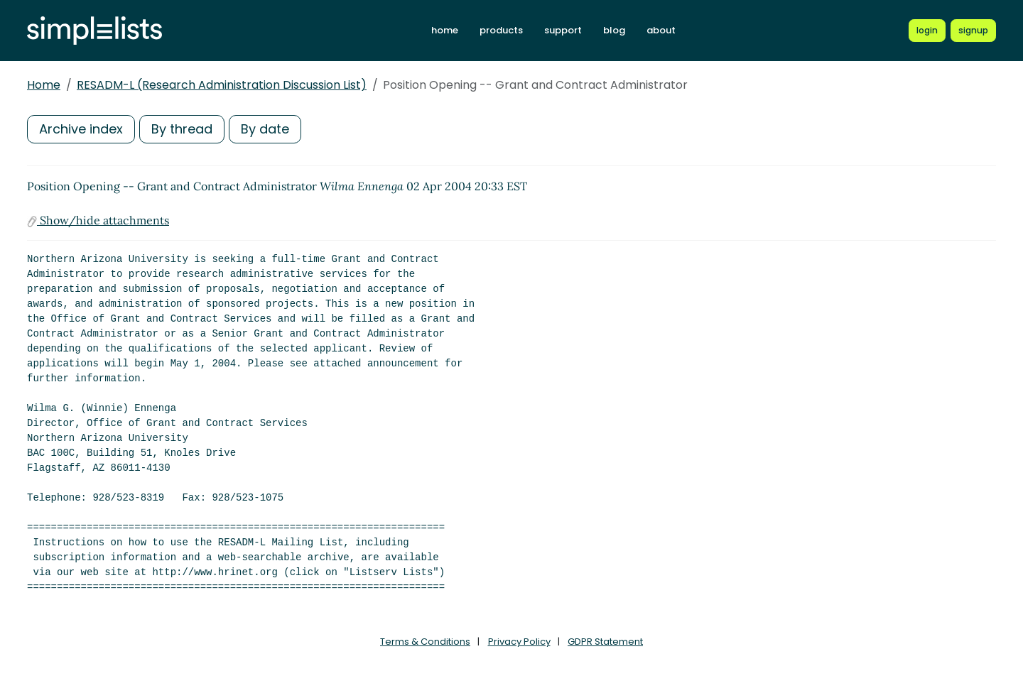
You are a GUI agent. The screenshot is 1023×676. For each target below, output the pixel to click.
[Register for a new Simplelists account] (973, 30)
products (501, 30)
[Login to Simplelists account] (927, 30)
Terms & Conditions (425, 641)
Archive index (81, 129)
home (444, 30)
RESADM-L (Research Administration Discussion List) (222, 85)
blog (614, 30)
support (563, 30)
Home (43, 85)
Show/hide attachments (98, 220)
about (661, 30)
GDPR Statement (605, 641)
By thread (181, 129)
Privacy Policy (519, 641)
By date (265, 129)
